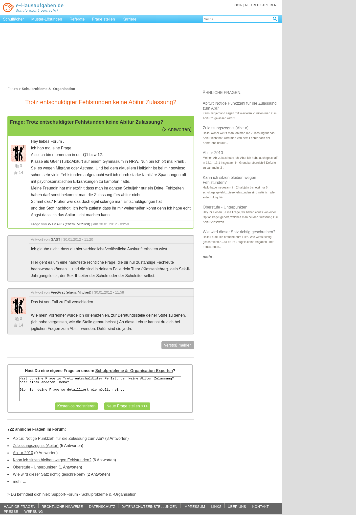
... (210, 257)
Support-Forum (64, 494)
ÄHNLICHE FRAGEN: (222, 93)
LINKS (216, 506)
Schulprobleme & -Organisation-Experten (134, 371)
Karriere (129, 19)
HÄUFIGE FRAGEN (19, 506)
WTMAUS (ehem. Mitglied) (69, 224)
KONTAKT (260, 506)
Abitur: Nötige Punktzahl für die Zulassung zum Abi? (58, 438)
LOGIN (238, 5)
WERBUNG (33, 511)
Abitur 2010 (23, 453)
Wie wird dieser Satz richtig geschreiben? (49, 474)
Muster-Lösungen (46, 19)
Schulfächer (13, 19)
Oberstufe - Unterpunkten (35, 467)
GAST (55, 239)
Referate (77, 19)
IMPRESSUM (194, 506)
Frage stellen (103, 19)
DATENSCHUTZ (102, 506)
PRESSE (11, 511)
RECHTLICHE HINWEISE (62, 506)
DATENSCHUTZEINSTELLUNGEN (149, 506)
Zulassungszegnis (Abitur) (36, 446)
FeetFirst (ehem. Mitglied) (71, 292)
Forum (12, 89)
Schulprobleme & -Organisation (108, 494)
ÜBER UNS (237, 506)
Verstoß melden (178, 345)
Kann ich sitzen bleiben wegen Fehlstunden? (52, 460)
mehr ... (19, 481)
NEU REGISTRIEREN (260, 5)
